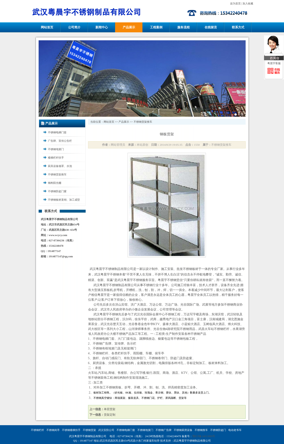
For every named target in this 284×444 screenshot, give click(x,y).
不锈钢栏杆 (37, 430)
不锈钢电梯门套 (57, 132)
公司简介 (74, 27)
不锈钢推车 (201, 430)
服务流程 (183, 27)
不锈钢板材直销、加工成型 (64, 199)
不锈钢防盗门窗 (57, 191)
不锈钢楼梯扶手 (71, 430)
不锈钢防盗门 (218, 430)
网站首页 (47, 27)
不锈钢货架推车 (57, 174)
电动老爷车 (235, 430)
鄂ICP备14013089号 (203, 436)
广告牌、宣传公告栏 (60, 140)
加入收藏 (248, 3)
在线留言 (211, 27)
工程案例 (156, 27)
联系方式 (238, 27)
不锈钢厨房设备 (183, 430)
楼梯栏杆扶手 (56, 157)
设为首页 (235, 3)
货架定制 (109, 414)
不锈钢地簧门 (56, 149)
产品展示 (129, 27)
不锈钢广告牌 (164, 430)
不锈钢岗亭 (53, 430)
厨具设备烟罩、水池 (60, 166)
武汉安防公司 (106, 430)
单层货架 (109, 409)
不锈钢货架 (89, 430)
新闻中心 (101, 27)
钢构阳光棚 (54, 182)
